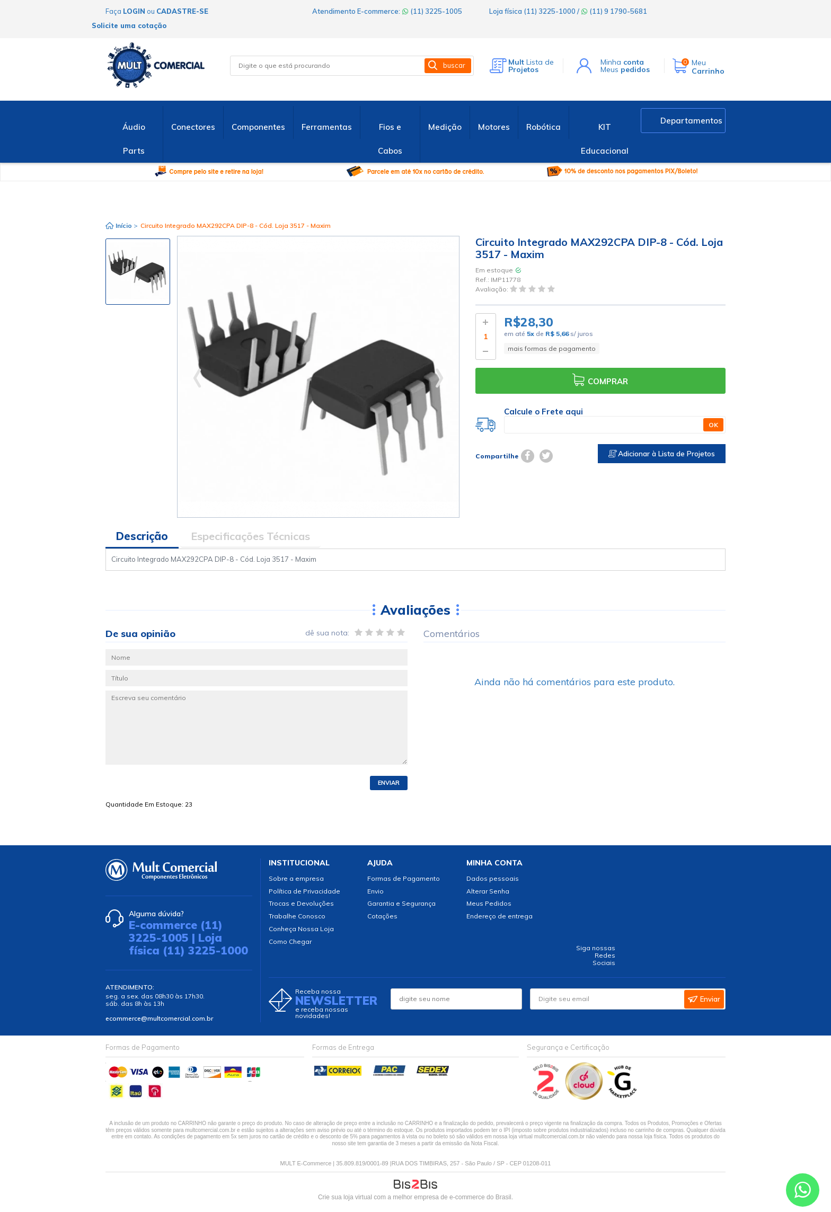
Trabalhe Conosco (297, 916)
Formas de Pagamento (403, 878)
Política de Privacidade (304, 891)
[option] (137, 271)
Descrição (142, 536)
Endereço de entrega (499, 916)
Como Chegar (290, 941)
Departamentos (691, 121)
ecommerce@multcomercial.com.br (159, 1018)
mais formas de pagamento (552, 348)
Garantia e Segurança (401, 903)
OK (713, 425)
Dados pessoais (492, 878)
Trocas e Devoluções (301, 903)
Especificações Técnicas (250, 536)
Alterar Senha (487, 891)
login (134, 11)
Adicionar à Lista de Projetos (661, 453)
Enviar (389, 782)
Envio (375, 891)
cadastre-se (182, 11)
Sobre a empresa (296, 878)
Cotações (382, 916)
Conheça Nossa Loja (301, 929)
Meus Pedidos (488, 903)
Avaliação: (492, 290)
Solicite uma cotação (129, 25)
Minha (622, 62)
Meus (625, 69)
